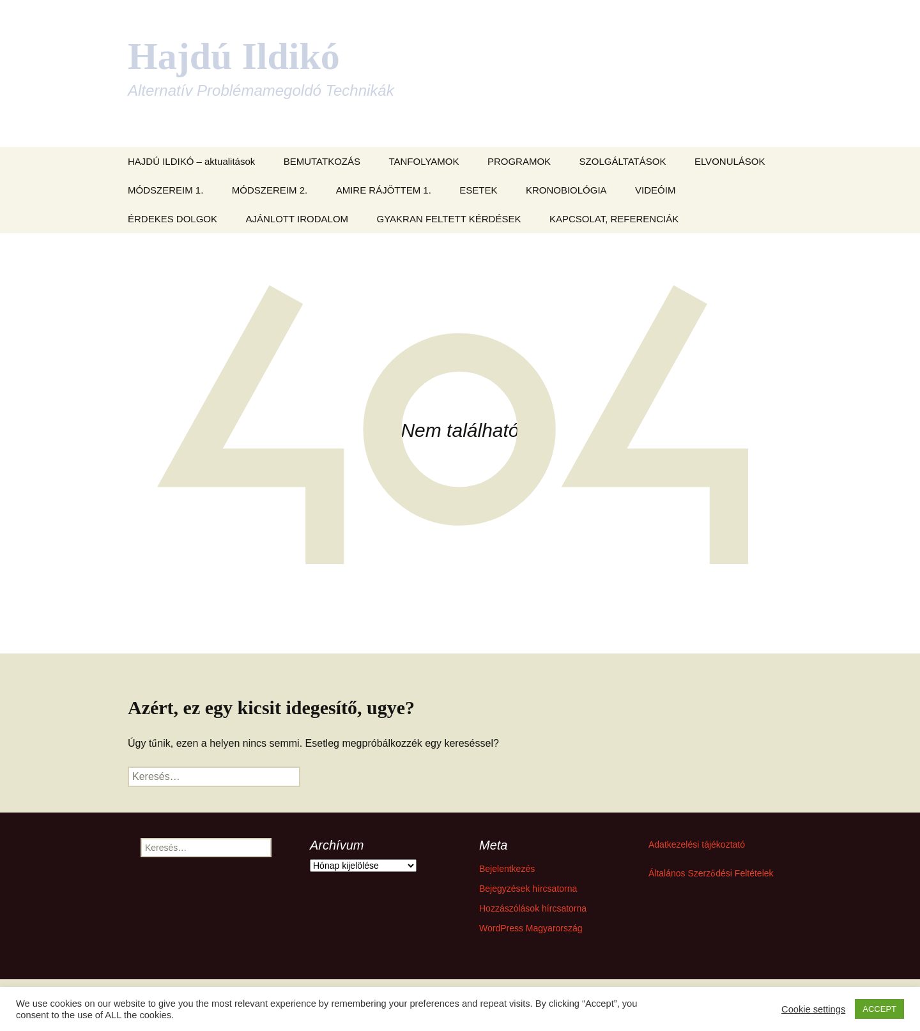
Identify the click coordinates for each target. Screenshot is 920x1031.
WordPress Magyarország (531, 928)
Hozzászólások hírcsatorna (532, 908)
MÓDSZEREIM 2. (269, 190)
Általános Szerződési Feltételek (711, 873)
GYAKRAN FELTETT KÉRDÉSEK (449, 218)
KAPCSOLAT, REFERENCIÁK (613, 218)
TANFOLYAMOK (423, 161)
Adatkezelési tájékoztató (696, 844)
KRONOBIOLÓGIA (566, 190)
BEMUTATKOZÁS (322, 161)
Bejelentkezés (507, 869)
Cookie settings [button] (813, 1009)
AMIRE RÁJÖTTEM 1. (383, 190)
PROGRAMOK (519, 161)
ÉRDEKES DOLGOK (172, 218)
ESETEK (478, 190)
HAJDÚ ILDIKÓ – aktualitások (191, 161)
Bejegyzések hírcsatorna (528, 888)
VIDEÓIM (655, 190)
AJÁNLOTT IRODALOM (297, 218)
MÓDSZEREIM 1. (165, 190)
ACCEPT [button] (879, 1009)
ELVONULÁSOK (729, 161)
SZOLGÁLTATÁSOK (622, 161)
